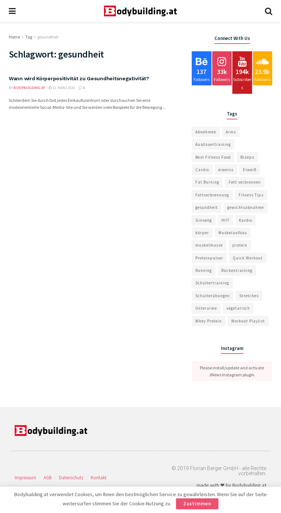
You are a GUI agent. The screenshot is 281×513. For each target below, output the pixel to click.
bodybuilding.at (29, 87)
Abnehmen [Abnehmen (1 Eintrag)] (205, 131)
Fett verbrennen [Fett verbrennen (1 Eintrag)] (245, 182)
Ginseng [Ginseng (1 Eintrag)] (203, 220)
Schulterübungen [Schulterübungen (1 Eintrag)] (212, 295)
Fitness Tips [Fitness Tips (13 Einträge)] (251, 195)
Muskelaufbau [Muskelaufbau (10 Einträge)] (232, 232)
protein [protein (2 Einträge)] (239, 245)
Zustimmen (197, 504)
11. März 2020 (62, 87)
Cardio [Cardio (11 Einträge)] (202, 169)
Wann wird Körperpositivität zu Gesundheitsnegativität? (79, 78)
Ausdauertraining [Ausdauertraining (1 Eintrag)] (213, 144)
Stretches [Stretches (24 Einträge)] (249, 295)
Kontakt (98, 478)
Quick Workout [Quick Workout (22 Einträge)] (248, 258)
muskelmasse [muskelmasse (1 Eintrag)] (209, 245)
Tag (28, 37)
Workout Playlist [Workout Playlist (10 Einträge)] (248, 321)
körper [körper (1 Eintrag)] (202, 232)
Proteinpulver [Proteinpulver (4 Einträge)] (209, 258)
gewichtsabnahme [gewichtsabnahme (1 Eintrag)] (245, 207)
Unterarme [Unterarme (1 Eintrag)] (206, 308)
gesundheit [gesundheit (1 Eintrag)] (206, 207)
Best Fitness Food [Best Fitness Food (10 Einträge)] (213, 157)
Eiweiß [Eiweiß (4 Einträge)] (249, 169)
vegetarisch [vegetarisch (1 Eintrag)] (238, 308)
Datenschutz (71, 478)
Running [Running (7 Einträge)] (203, 270)
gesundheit (48, 37)
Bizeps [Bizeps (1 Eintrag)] (247, 157)
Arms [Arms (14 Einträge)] (231, 131)
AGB (48, 478)
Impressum (25, 478)
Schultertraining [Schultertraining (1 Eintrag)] (212, 282)
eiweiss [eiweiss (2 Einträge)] (225, 169)
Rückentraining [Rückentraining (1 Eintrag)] (236, 270)
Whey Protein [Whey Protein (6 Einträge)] (208, 321)
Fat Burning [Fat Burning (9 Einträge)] (207, 182)
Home (14, 37)
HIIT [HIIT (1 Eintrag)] (225, 220)
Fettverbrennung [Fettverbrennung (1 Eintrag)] (212, 195)
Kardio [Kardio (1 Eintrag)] (245, 220)
